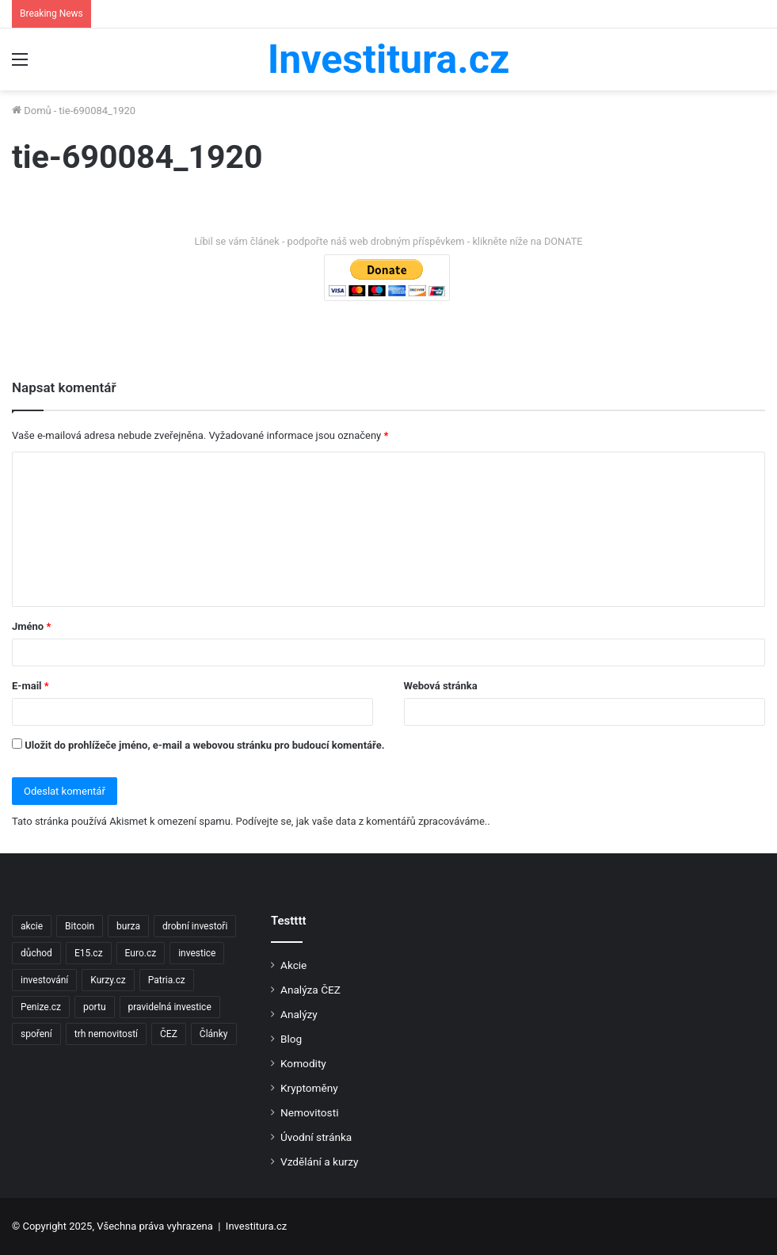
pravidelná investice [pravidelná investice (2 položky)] (169, 1007)
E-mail (30, 686)
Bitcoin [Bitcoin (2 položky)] (79, 926)
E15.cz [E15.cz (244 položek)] (88, 953)
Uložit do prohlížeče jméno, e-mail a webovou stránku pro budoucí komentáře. (204, 745)
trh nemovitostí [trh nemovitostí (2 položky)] (106, 1033)
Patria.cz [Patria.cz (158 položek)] (166, 980)
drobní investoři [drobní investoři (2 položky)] (194, 926)
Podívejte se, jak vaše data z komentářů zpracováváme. (362, 821)
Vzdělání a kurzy (319, 1161)
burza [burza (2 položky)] (128, 926)
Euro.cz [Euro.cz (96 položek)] (141, 953)
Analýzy (299, 1014)
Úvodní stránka (316, 1137)
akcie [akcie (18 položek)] (32, 926)
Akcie (293, 965)
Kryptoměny (309, 1087)
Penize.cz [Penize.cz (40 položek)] (41, 1007)
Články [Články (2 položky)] (214, 1033)
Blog (291, 1038)
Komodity (303, 1063)
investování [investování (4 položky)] (44, 980)
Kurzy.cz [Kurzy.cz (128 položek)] (107, 980)
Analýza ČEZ (310, 989)
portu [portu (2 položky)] (94, 1007)
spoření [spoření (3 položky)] (36, 1033)
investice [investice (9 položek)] (196, 953)
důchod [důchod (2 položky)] (36, 953)
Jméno (31, 626)
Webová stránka (441, 686)
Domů (31, 110)
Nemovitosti (309, 1112)
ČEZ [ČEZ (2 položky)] (168, 1033)
